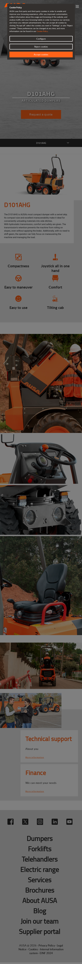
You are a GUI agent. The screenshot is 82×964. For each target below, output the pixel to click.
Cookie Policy (42, 31)
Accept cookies (41, 54)
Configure (41, 38)
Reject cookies (41, 46)
